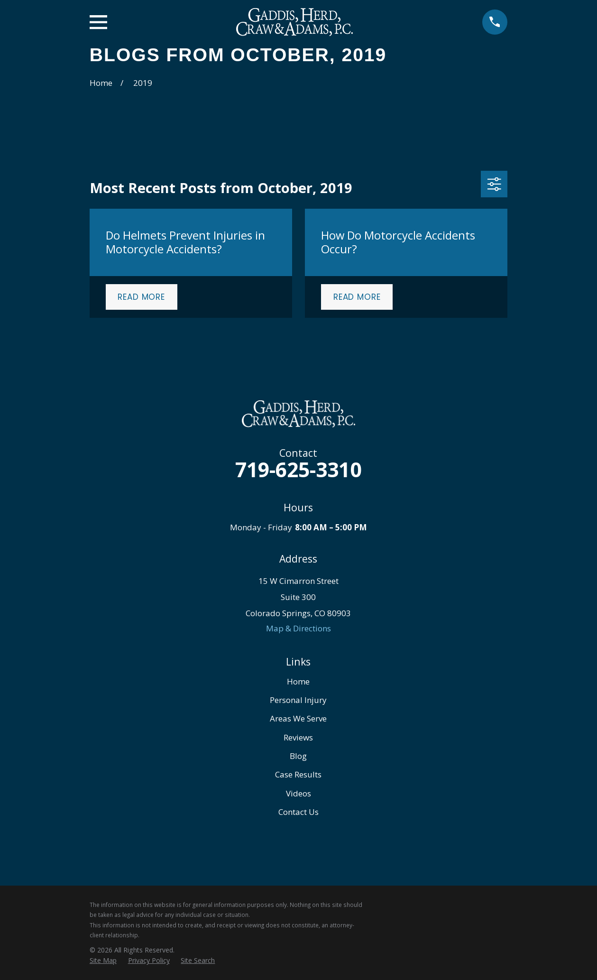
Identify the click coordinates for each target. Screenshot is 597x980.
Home (298, 681)
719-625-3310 (298, 469)
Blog (298, 755)
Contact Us (298, 811)
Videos (298, 793)
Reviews (298, 737)
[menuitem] (103, 960)
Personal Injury (298, 699)
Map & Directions (298, 628)
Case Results (298, 774)
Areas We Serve (298, 718)
